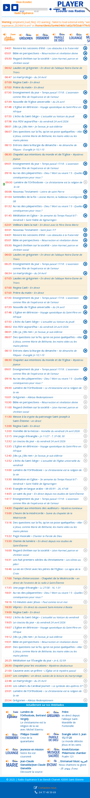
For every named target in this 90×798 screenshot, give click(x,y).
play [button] (6, 7)
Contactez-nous (47, 787)
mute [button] (52, 9)
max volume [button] (64, 9)
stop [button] (14, 7)
